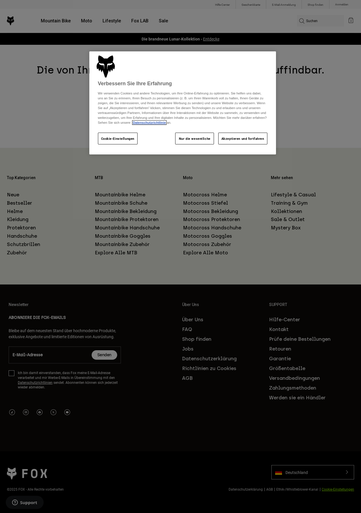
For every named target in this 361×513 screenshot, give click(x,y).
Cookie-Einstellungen (117, 138)
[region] (182, 103)
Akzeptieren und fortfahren (242, 138)
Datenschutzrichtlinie (149, 122)
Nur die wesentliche (195, 138)
